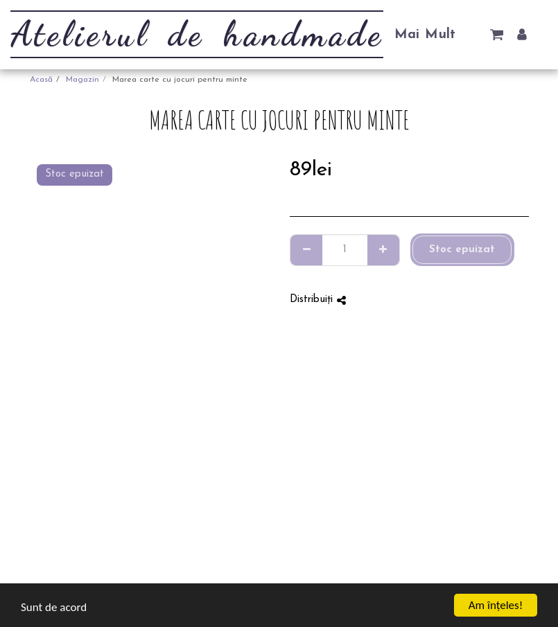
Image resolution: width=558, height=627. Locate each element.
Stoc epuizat (462, 250)
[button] (497, 34)
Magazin (82, 80)
